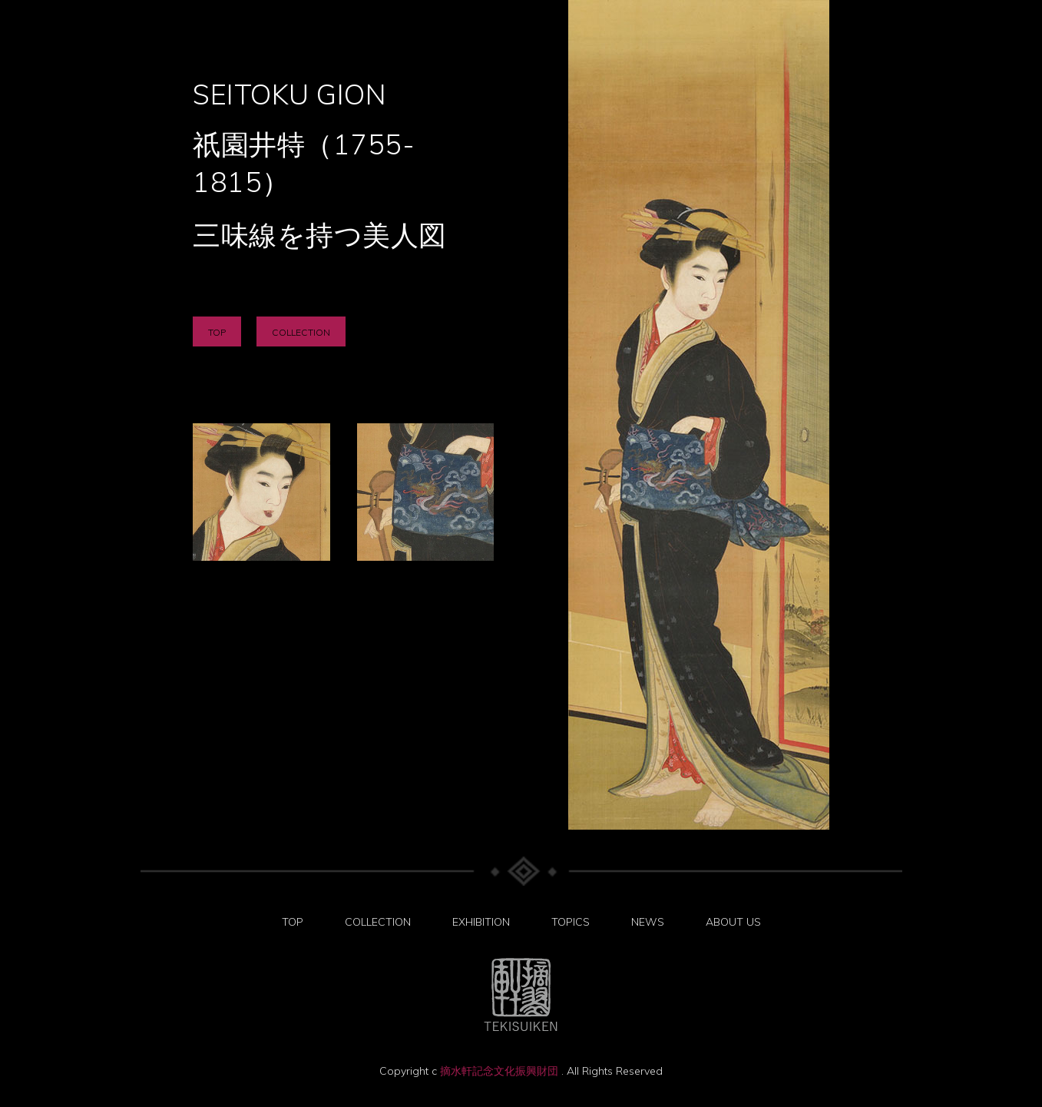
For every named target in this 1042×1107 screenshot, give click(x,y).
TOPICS (570, 922)
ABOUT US (733, 922)
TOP (217, 332)
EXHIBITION (481, 922)
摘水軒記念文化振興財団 (500, 1071)
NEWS (647, 922)
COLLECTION (301, 332)
